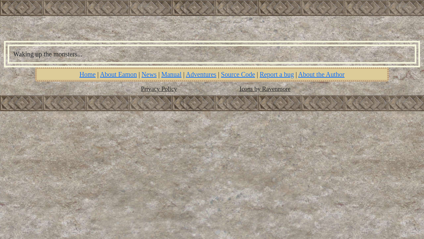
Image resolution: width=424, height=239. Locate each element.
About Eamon (118, 74)
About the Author (321, 74)
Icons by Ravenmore (265, 88)
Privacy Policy (159, 88)
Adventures (201, 74)
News (149, 74)
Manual (171, 74)
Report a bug (277, 74)
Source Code (238, 74)
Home (88, 74)
